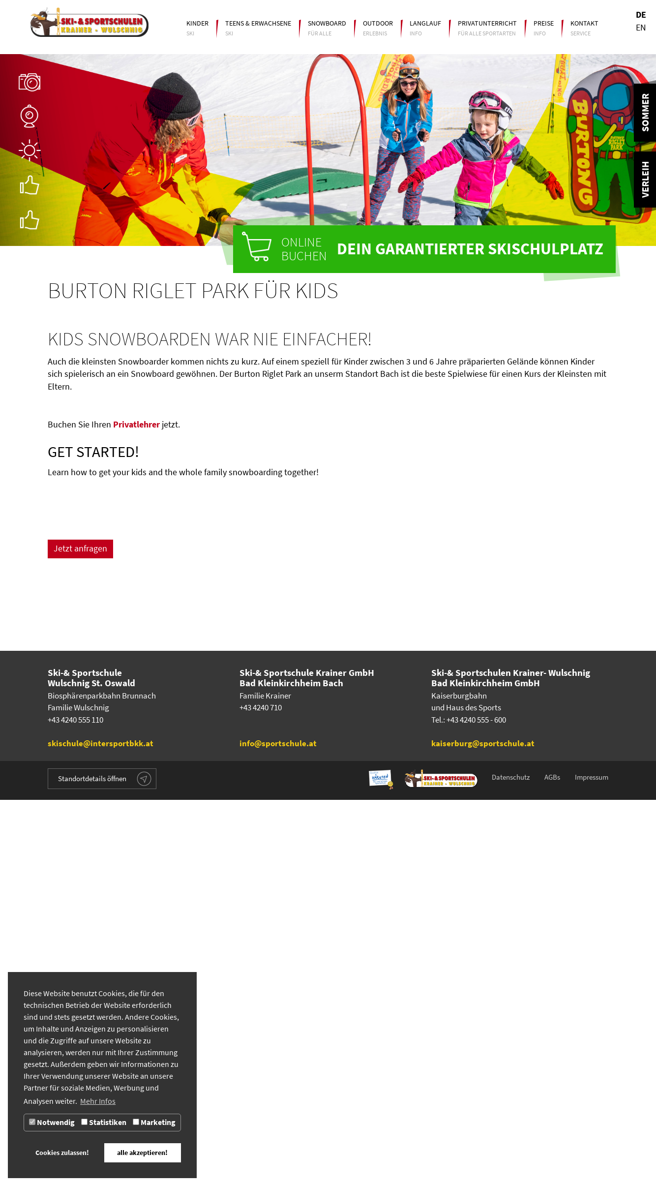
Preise (544, 23)
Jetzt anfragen (80, 666)
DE (641, 15)
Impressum (591, 1163)
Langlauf (425, 23)
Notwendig (52, 1122)
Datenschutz (511, 1163)
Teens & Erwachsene (258, 23)
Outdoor (378, 23)
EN (641, 27)
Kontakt (584, 23)
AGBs (552, 1163)
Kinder (197, 23)
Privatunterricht (487, 23)
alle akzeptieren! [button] (142, 1152)
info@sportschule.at (278, 1129)
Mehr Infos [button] (98, 1101)
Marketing (154, 1122)
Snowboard (327, 23)
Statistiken (103, 1122)
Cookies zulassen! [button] (62, 1152)
